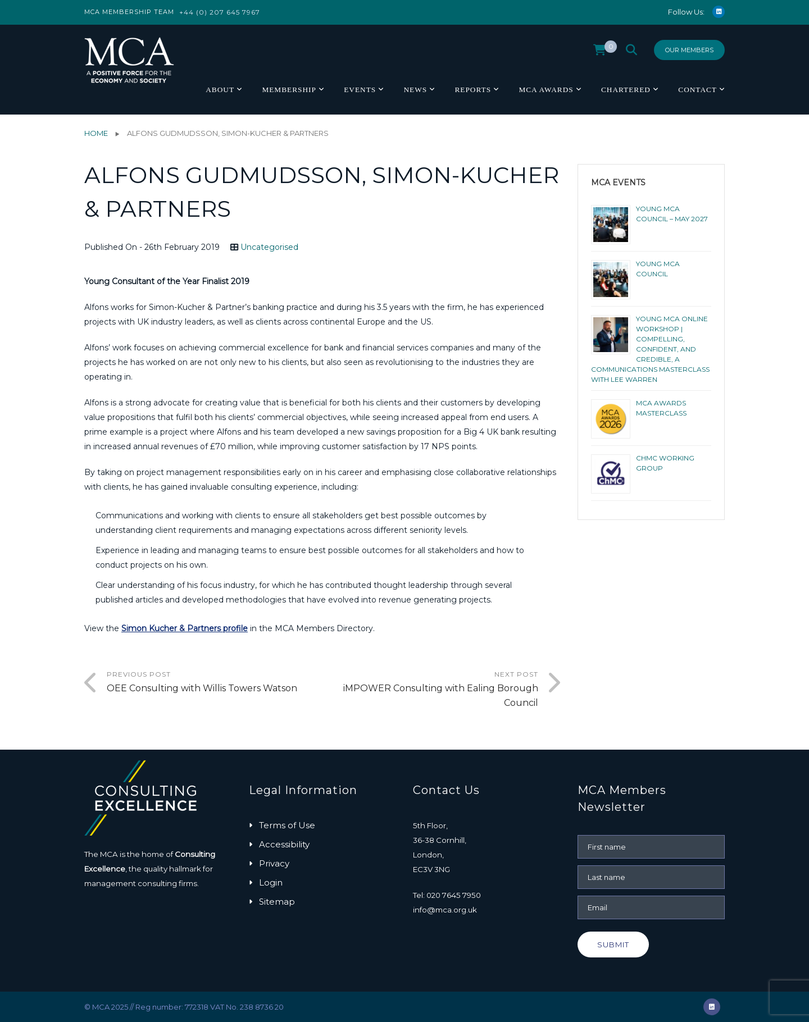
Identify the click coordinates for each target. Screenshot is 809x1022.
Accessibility (284, 844)
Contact (697, 89)
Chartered (626, 89)
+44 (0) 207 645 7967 (219, 12)
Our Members (689, 50)
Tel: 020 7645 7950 (447, 895)
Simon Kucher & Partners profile (184, 628)
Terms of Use (287, 825)
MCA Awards (546, 89)
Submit (613, 944)
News (415, 89)
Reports (473, 89)
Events (360, 89)
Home (96, 133)
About (220, 89)
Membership (289, 89)
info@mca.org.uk (445, 909)
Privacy (274, 863)
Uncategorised (269, 247)
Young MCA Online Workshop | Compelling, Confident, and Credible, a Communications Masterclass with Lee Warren (650, 349)
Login (271, 882)
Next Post (430, 690)
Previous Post (214, 683)
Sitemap (277, 901)
